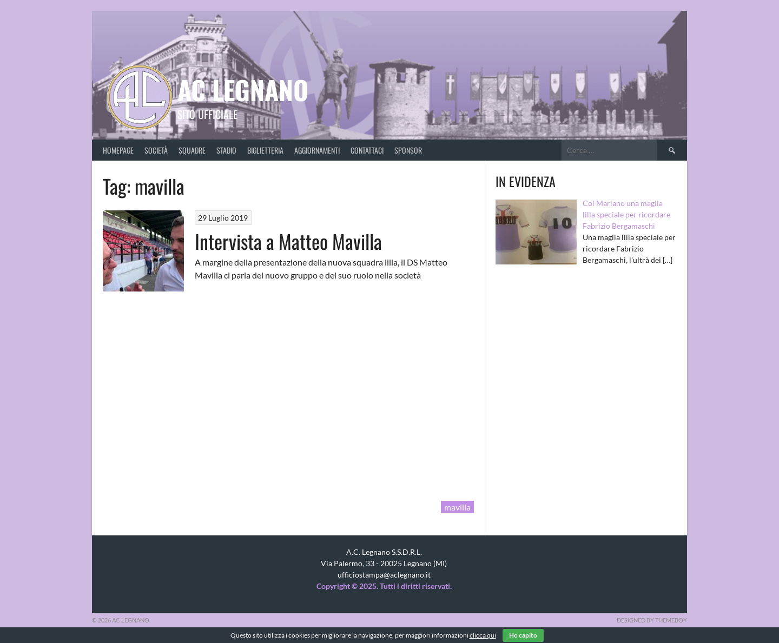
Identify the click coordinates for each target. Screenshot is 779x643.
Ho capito (523, 635)
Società (156, 150)
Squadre (192, 150)
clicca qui (483, 635)
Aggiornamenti (317, 150)
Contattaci (367, 150)
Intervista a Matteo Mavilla (288, 241)
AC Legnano (242, 89)
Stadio (226, 150)
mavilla (457, 507)
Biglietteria (265, 150)
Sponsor (408, 150)
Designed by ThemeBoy (652, 620)
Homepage (118, 150)
